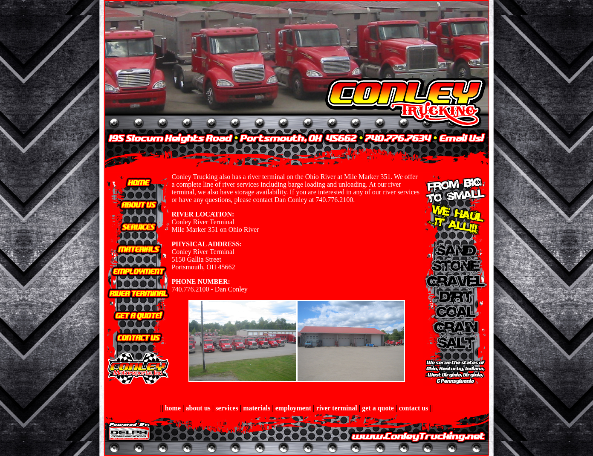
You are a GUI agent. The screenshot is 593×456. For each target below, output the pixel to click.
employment (293, 408)
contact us (413, 408)
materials (256, 408)
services (226, 408)
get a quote (378, 408)
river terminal (336, 408)
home (173, 408)
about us (198, 408)
